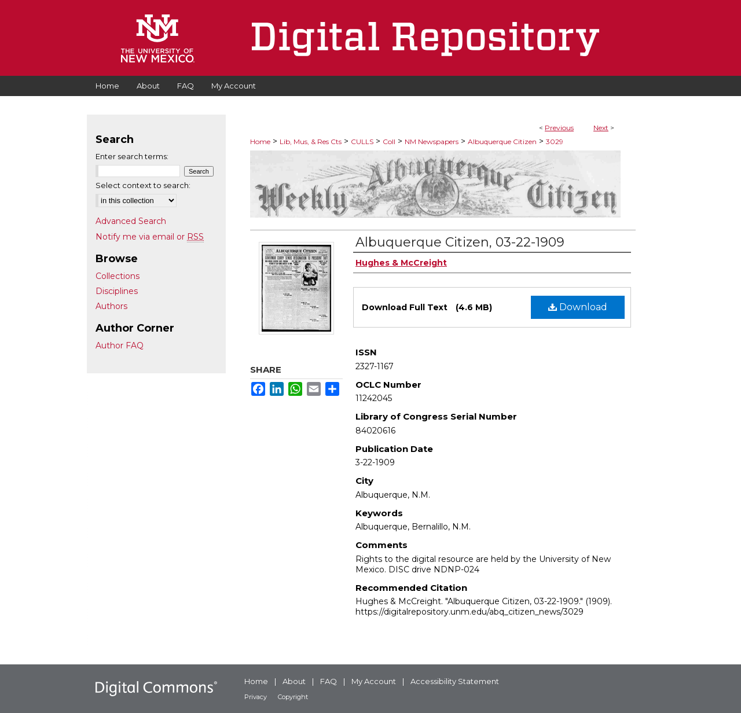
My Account (373, 681)
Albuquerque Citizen (502, 141)
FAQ (328, 681)
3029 (554, 141)
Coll (389, 141)
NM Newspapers (431, 141)
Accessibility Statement (454, 681)
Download (577, 307)
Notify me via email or (150, 236)
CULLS (362, 141)
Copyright (293, 697)
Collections (118, 276)
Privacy (255, 697)
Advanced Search (131, 221)
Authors (111, 306)
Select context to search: (143, 185)
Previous (559, 127)
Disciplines (117, 291)
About (294, 681)
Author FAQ (120, 345)
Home (260, 141)
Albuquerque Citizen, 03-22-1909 (459, 242)
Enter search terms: (132, 156)
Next (600, 127)
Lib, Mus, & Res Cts (311, 141)
